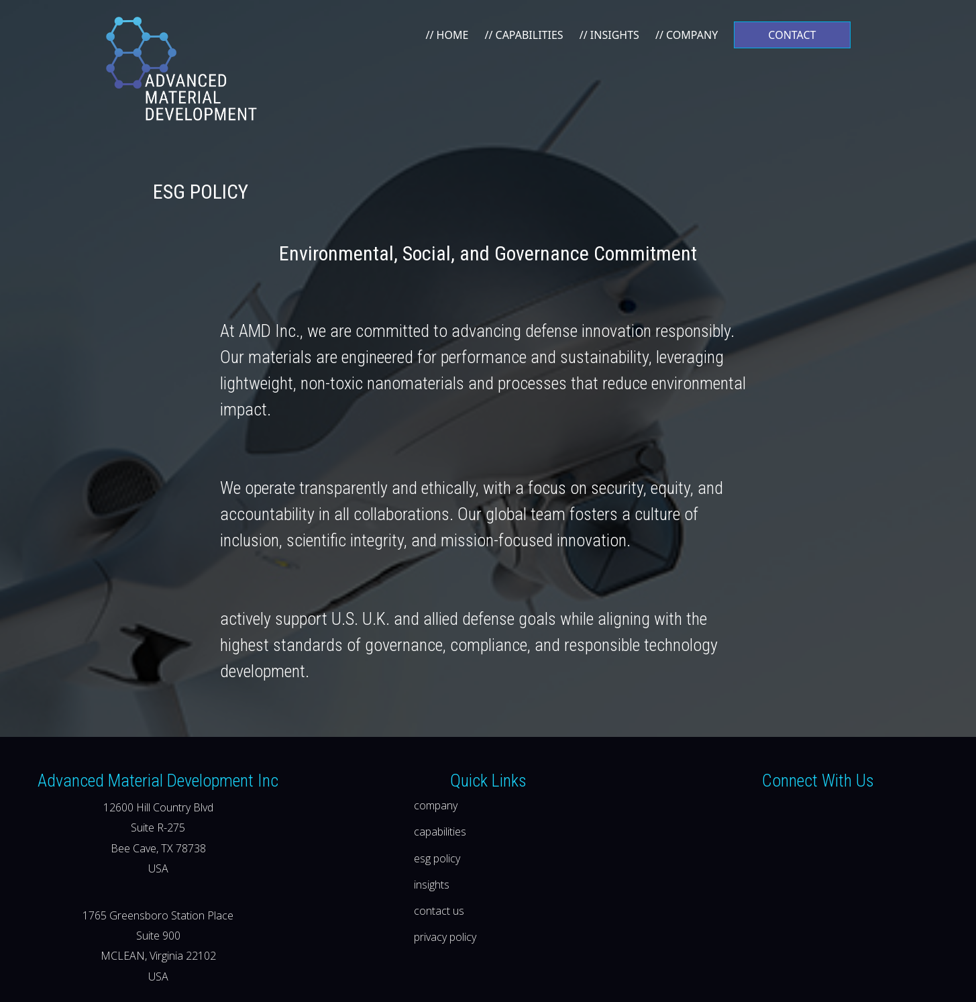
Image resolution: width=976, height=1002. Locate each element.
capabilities (440, 831)
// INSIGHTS (609, 35)
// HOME (446, 35)
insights (431, 884)
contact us (439, 910)
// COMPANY (686, 35)
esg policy (437, 858)
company (435, 805)
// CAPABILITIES (523, 35)
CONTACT (792, 35)
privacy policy (445, 937)
